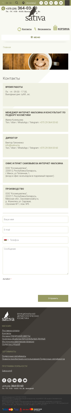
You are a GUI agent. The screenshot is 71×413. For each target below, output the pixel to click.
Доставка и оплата (10, 330)
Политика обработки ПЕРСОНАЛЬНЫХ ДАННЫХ (23, 339)
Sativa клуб (7, 371)
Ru (3, 3)
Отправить (53, 298)
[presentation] (24, 286)
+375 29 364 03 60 (49, 122)
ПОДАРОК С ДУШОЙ (11, 344)
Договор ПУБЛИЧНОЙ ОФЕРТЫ (16, 336)
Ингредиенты (42, 29)
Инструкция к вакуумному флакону (18, 341)
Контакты (24, 29)
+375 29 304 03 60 (49, 148)
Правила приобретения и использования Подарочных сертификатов (33, 359)
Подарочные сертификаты (14, 356)
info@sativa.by (13, 145)
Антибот (6, 279)
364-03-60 (21, 8)
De (7, 3)
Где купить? (29, 3)
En (11, 3)
